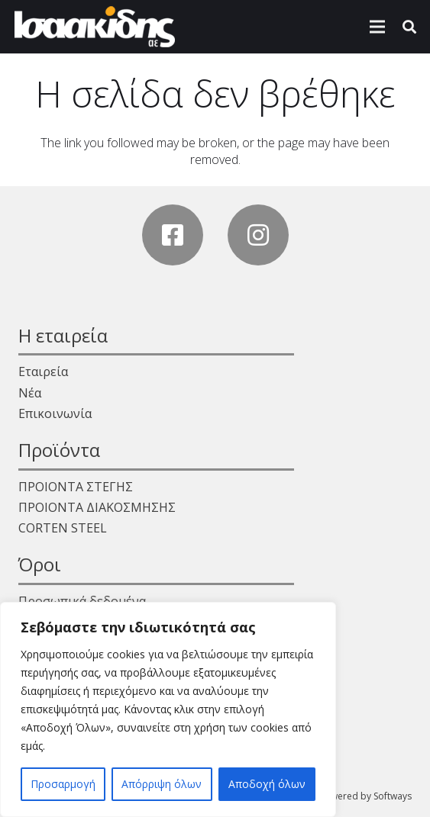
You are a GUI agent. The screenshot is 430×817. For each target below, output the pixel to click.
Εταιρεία (43, 371)
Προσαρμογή (63, 784)
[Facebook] (172, 234)
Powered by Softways (365, 796)
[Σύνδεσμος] (94, 27)
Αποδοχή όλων (267, 784)
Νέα (29, 392)
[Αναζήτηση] (409, 26)
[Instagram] (258, 234)
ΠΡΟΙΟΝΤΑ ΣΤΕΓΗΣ (75, 486)
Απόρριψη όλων (161, 784)
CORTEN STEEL (62, 527)
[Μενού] (377, 27)
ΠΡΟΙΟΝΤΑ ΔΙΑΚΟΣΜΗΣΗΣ (97, 507)
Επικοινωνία (55, 413)
